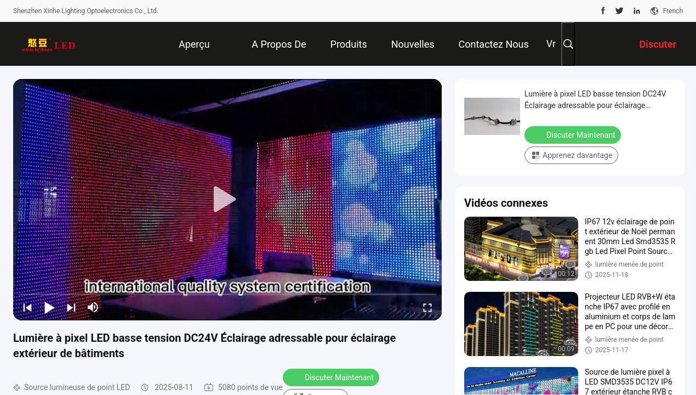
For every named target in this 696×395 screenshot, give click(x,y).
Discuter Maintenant (332, 376)
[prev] (27, 307)
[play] (227, 199)
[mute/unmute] (93, 307)
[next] (71, 307)
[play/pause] (49, 307)
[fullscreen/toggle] (427, 307)
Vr (551, 43)
